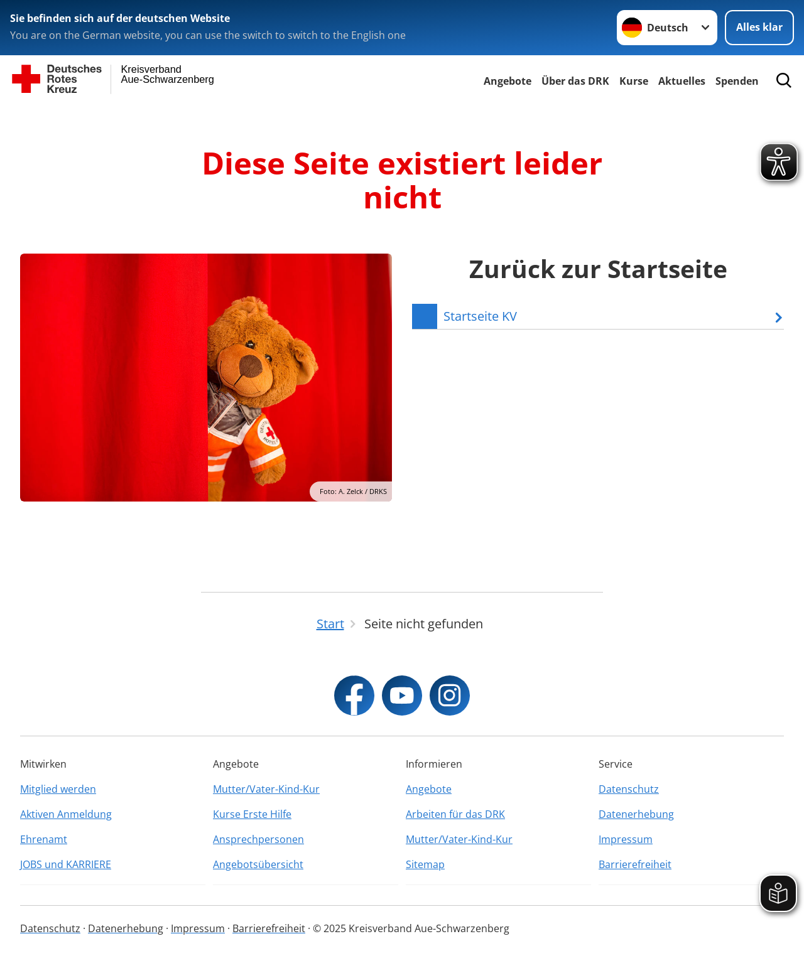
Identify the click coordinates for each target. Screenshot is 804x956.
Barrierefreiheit (635, 864)
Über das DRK (575, 81)
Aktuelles (681, 81)
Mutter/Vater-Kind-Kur (266, 789)
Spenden (737, 81)
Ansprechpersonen (258, 839)
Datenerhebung (636, 814)
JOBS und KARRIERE (65, 864)
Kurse (633, 81)
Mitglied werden (58, 789)
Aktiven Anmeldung (66, 814)
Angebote (507, 81)
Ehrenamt (43, 839)
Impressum (626, 839)
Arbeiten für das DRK (455, 814)
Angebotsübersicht (258, 864)
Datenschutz (629, 789)
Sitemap (425, 864)
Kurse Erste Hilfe (252, 814)
